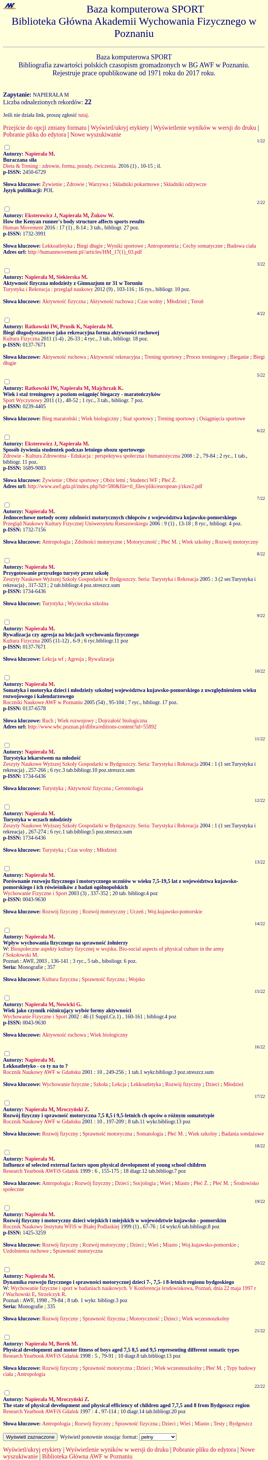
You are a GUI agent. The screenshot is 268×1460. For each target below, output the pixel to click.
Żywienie (52, 184)
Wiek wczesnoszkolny (205, 1319)
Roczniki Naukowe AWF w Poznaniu (43, 702)
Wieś (165, 1183)
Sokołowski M (21, 955)
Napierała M (39, 154)
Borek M (66, 1344)
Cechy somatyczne (203, 246)
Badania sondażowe (242, 1134)
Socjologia (144, 1183)
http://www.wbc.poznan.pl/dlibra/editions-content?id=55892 (92, 727)
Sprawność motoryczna (107, 1134)
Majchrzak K (106, 388)
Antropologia (56, 542)
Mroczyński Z (72, 1109)
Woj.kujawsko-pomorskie (174, 911)
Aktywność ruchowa (111, 301)
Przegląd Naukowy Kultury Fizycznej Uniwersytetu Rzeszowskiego (75, 523)
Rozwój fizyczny (60, 911)
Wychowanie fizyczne (65, 1084)
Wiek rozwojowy (75, 721)
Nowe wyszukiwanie (95, 134)
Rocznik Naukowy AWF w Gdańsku (42, 1072)
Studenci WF (143, 480)
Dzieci (213, 1084)
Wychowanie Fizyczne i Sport (35, 893)
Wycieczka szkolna (88, 603)
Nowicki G (68, 1004)
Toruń (197, 301)
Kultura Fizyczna (21, 339)
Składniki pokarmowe (136, 184)
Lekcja (119, 1084)
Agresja (75, 659)
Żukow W (101, 215)
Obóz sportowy (82, 480)
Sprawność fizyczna (103, 979)
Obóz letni (114, 480)
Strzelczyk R (51, 1294)
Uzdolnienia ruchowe (26, 1251)
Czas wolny (150, 301)
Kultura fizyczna (60, 979)
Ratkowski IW (41, 326)
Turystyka (52, 603)
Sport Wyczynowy (23, 400)
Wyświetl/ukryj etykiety (119, 127)
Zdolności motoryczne (98, 542)
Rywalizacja (101, 659)
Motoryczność (142, 542)
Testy (219, 1424)
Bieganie (239, 357)
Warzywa (99, 184)
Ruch (48, 721)
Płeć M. (169, 542)
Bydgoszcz (240, 1424)
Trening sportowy (163, 357)
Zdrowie (75, 184)
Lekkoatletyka (57, 246)
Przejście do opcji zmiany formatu (44, 127)
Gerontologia (129, 788)
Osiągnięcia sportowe (222, 418)
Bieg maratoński (59, 418)
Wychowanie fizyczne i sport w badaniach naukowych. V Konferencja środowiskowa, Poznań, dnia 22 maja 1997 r (133, 1288)
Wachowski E (20, 1294)
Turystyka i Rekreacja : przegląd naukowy (48, 289)
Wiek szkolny (196, 542)
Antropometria (162, 246)
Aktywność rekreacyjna (115, 357)
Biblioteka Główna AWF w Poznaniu (87, 1456)
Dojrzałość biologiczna (122, 721)
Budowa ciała (241, 246)
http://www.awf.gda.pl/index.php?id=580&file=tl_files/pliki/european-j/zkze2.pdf (115, 486)
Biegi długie (90, 246)
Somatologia (149, 1134)
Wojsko (136, 979)
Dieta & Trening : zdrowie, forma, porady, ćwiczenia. (60, 166)
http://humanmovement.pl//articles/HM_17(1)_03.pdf (85, 252)
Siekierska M (71, 277)
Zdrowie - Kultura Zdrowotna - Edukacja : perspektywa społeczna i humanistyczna (91, 456)
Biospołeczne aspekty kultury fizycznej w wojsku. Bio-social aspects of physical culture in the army (117, 949)
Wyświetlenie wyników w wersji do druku (204, 127)
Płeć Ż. (169, 480)
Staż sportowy (138, 418)
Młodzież (177, 301)
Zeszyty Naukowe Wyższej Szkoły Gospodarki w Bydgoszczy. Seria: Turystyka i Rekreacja (100, 579)
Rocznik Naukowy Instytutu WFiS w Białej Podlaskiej (61, 1226)
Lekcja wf (52, 659)
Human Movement (23, 228)
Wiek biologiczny (100, 418)
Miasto (181, 1183)
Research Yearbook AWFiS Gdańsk (41, 1171)
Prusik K (70, 326)
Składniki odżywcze (184, 184)
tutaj (83, 115)
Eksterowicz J (40, 215)
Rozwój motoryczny (236, 542)
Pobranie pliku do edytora (34, 134)
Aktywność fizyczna (64, 301)
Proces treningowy (206, 357)
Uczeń (137, 911)
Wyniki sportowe (125, 246)
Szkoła (100, 1084)
